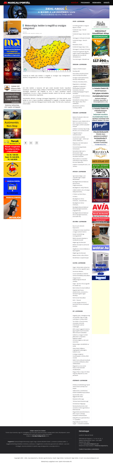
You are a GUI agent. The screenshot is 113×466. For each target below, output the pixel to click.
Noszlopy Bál (76, 71)
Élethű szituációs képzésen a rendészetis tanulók (80, 239)
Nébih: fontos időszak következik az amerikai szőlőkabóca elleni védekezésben (81, 361)
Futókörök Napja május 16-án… (81, 47)
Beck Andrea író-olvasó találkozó (81, 288)
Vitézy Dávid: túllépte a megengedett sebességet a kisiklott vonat (80, 350)
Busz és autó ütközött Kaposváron (78, 226)
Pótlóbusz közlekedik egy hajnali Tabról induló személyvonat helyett (81, 386)
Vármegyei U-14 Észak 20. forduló (81, 49)
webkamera (96, 3)
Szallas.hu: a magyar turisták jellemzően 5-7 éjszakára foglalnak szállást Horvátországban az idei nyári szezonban (80, 338)
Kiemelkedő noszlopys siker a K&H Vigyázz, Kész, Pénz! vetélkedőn (80, 101)
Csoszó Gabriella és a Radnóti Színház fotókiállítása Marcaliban (81, 274)
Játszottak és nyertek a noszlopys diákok (79, 106)
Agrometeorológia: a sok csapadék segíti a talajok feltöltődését (79, 177)
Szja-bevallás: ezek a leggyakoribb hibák (78, 395)
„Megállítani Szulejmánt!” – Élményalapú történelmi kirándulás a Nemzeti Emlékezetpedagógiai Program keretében (81, 90)
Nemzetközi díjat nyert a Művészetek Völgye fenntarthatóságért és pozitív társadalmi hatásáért (80, 153)
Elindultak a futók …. (78, 44)
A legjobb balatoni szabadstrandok (77, 134)
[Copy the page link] (36, 143)
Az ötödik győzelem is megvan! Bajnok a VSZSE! (81, 26)
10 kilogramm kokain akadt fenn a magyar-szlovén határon (81, 231)
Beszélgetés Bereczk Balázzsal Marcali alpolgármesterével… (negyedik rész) (80, 208)
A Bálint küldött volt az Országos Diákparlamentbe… (81, 191)
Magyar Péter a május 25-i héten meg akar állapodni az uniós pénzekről (81, 373)
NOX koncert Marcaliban (79, 298)
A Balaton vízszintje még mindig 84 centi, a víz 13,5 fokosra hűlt (81, 129)
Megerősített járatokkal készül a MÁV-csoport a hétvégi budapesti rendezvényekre (81, 413)
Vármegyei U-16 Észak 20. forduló (81, 38)
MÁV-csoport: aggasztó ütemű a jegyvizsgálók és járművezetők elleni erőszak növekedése (81, 330)
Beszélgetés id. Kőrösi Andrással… (78, 203)
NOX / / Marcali (77, 300)
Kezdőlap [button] (74, 3)
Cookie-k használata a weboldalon (89, 449)
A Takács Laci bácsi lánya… (79, 194)
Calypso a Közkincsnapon (79, 69)
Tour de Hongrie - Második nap (81, 59)
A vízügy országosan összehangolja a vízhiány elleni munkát (81, 355)
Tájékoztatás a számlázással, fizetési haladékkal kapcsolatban (81, 391)
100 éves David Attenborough (80, 401)
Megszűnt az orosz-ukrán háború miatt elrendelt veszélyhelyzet (79, 367)
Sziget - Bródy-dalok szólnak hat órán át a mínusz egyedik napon (81, 268)
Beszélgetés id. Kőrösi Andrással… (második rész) (80, 199)
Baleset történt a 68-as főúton (80, 255)
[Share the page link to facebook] (25, 143)
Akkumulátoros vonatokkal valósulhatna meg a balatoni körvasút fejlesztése (80, 160)
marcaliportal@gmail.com (38, 436)
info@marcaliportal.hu (101, 445)
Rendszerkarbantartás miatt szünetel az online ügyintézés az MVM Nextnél (81, 407)
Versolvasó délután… (78, 271)
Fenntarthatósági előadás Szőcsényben (79, 148)
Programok (85, 3)
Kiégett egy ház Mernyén (79, 242)
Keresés (106, 3)
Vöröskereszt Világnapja (79, 403)
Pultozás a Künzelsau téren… (80, 82)
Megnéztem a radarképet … (80, 84)
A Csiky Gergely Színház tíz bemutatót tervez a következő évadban (81, 304)
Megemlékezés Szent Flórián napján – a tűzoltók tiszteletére (81, 422)
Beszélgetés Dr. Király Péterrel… (81, 187)
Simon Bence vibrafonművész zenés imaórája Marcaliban (80, 74)
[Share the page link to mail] (31, 143)
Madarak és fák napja (78, 399)
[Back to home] (17, 2)
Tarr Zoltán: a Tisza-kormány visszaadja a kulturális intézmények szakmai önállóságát (80, 324)
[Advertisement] (47, 122)
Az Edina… (75, 196)
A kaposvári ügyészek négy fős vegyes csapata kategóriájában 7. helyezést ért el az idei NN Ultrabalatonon (81, 54)
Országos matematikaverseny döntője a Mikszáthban (80, 78)
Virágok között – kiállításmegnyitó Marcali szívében (79, 279)
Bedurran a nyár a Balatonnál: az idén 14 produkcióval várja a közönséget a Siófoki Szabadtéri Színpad (81, 123)
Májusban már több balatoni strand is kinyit (80, 143)
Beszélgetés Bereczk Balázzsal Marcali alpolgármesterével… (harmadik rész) (80, 214)
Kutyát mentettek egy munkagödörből (78, 235)
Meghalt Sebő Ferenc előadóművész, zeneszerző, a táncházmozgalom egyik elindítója (80, 292)
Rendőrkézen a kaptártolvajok (81, 258)
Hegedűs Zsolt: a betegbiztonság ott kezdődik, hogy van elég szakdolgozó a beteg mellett (81, 317)
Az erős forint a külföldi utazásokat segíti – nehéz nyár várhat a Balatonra (81, 138)
